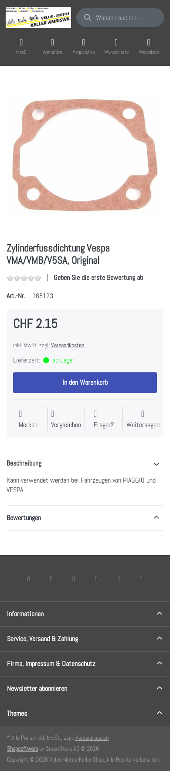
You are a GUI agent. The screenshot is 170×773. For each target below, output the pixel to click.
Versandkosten (67, 345)
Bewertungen (24, 517)
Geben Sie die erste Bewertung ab (98, 277)
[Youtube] (119, 578)
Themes (17, 713)
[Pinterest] (141, 578)
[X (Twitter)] (51, 578)
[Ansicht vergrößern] (85, 155)
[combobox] (120, 17)
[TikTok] (96, 578)
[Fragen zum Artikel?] (104, 419)
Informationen (25, 613)
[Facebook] (28, 578)
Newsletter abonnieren (37, 688)
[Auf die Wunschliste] (28, 419)
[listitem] (85, 155)
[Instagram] (73, 578)
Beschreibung (24, 463)
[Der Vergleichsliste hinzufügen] (66, 419)
